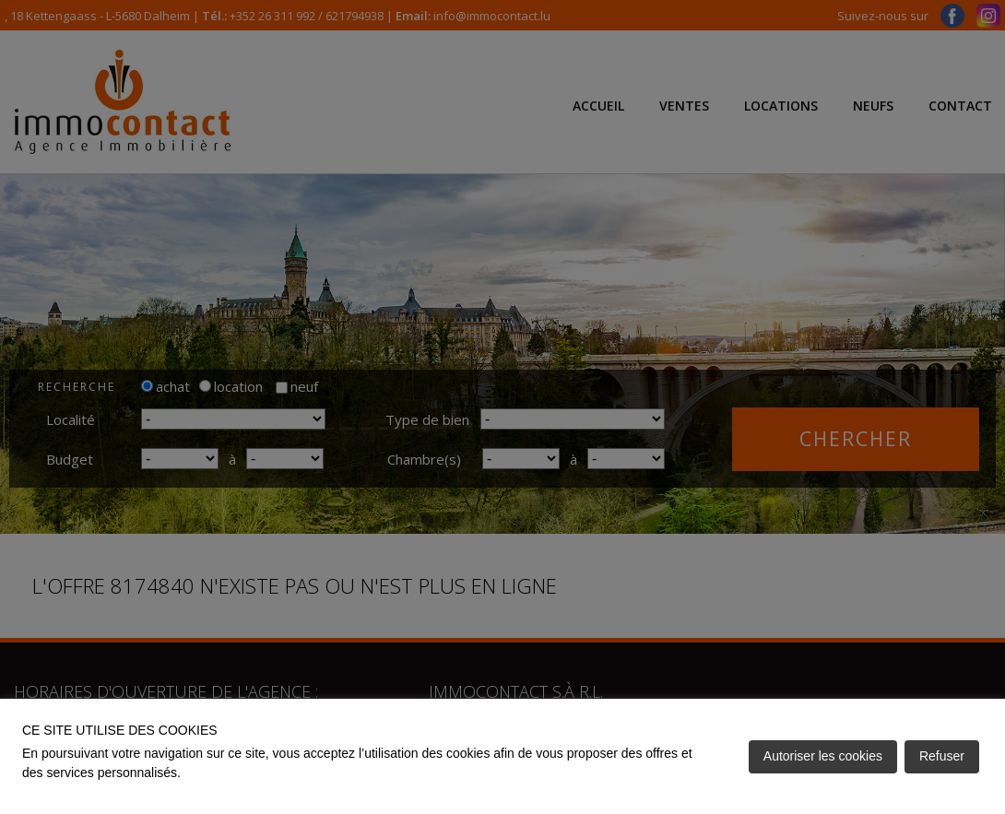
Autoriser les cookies (822, 756)
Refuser (941, 756)
